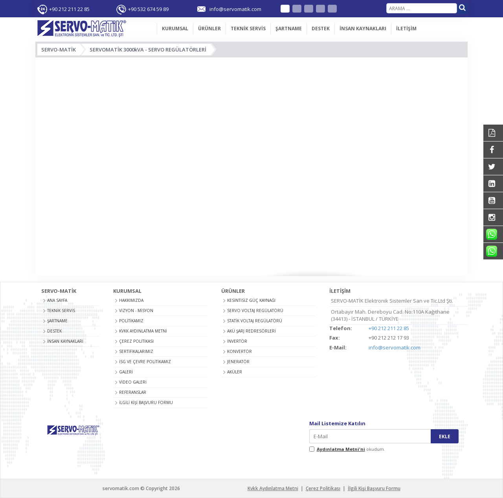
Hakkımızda (131, 300)
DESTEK (321, 28)
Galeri (126, 372)
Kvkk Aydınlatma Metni (143, 331)
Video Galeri (133, 382)
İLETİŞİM (406, 28)
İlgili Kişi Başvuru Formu (146, 402)
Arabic (320, 9)
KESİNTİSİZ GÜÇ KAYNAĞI (251, 300)
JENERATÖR (238, 361)
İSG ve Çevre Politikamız (145, 361)
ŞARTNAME (288, 28)
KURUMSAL (175, 28)
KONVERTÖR (239, 351)
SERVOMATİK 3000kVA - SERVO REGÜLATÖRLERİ (148, 49)
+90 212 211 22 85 (69, 9)
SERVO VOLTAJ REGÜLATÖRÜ (255, 310)
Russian (332, 9)
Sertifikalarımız (136, 351)
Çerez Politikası (136, 341)
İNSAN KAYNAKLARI (363, 28)
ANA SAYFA (144, 29)
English (296, 9)
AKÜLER (234, 372)
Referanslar (132, 392)
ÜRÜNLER (209, 28)
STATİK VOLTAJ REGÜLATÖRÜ (254, 320)
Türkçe (285, 9)
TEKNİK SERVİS (248, 28)
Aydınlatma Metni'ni (341, 449)
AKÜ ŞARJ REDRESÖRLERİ (251, 331)
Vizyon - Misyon (136, 310)
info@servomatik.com (394, 347)
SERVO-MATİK (58, 49)
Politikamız (131, 320)
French (308, 9)
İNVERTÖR (237, 341)
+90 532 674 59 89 (148, 9)
